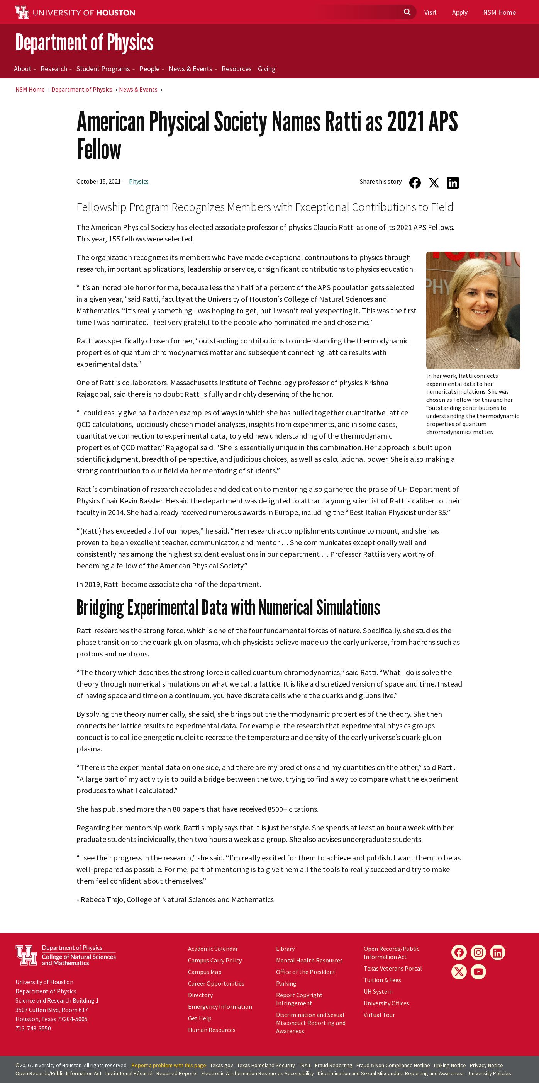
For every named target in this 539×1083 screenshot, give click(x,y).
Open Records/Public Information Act (391, 953)
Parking (286, 983)
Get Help (200, 1018)
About (25, 68)
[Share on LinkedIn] (453, 183)
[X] (459, 971)
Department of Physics (84, 42)
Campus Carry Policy (215, 960)
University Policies (490, 1073)
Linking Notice (450, 1065)
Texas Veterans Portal (393, 968)
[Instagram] (478, 952)
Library (285, 948)
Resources (237, 68)
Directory (200, 995)
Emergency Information (220, 1006)
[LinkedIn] (497, 952)
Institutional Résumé (129, 1073)
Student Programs (105, 68)
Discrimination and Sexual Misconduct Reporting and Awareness (311, 1023)
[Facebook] (459, 952)
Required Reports (177, 1073)
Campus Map (205, 972)
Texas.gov (221, 1065)
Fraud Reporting (334, 1065)
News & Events (193, 68)
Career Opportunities (216, 983)
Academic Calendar (213, 948)
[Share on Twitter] (434, 183)
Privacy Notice (486, 1065)
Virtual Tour (379, 1014)
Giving (267, 68)
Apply (460, 12)
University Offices (386, 1003)
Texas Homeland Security (266, 1065)
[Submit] (407, 12)
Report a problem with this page (169, 1065)
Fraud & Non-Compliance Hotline (393, 1065)
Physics (139, 181)
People (151, 68)
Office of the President (306, 972)
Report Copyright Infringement (299, 999)
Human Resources (212, 1030)
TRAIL (305, 1065)
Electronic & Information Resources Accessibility (258, 1073)
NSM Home (499, 12)
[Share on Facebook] (414, 183)
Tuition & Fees (382, 980)
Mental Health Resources (309, 960)
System (378, 991)
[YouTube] (478, 971)
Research (56, 68)
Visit (430, 12)
